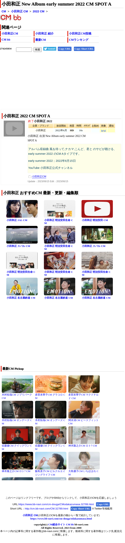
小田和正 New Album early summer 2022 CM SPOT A (56, 3)
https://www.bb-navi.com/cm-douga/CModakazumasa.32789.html (56, 504)
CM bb (6, 39)
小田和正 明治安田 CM (95, 220)
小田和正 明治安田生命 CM (58, 222)
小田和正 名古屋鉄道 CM (21, 297)
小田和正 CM (19, 11)
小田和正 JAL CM (17, 220)
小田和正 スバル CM (18, 246)
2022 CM (38, 11)
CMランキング (78, 39)
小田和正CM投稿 (80, 33)
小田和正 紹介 (44, 33)
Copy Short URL (84, 48)
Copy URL (65, 48)
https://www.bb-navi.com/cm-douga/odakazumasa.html (61, 518)
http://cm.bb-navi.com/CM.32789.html (46, 508)
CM (4, 11)
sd (105, 130)
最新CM (40, 39)
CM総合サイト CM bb (61, 524)
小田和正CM (10, 33)
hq (102, 130)
